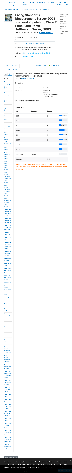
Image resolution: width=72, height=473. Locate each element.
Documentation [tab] (41, 65)
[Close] (70, 460)
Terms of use (59, 3)
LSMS (23, 9)
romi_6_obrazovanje (28, 78)
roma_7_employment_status (7, 425)
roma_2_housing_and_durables (7, 389)
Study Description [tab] (12, 65)
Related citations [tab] (11, 69)
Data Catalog (24, 3)
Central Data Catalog (14, 9)
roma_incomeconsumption (7, 446)
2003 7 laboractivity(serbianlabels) (6, 165)
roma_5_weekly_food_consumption (7, 413)
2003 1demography (7, 290)
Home (5, 9)
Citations (51, 2)
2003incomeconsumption (7, 366)
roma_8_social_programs (7, 432)
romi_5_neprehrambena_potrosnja (7, 253)
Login (66, 3)
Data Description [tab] (27, 66)
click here (35, 467)
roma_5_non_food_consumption (7, 406)
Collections (41, 2)
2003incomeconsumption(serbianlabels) (7, 202)
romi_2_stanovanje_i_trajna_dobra (7, 227)
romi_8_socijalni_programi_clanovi (7, 277)
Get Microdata (46, 32)
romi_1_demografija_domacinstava (7, 220)
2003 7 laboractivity (6, 341)
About (32, 2)
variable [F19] (45, 9)
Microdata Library (12, 3)
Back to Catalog (11, 457)
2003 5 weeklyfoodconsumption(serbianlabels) (7, 143)
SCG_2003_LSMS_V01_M (33, 9)
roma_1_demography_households (7, 382)
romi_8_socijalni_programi (7, 270)
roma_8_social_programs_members (7, 439)
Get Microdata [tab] (54, 65)
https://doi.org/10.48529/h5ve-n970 (33, 43)
